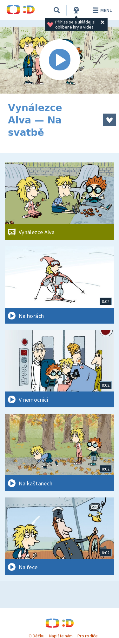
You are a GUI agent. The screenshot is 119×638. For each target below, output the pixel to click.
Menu (102, 10)
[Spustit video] (59, 60)
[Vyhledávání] (56, 10)
